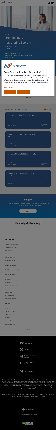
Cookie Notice (43, 82)
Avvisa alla (10, 91)
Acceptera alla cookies (23, 91)
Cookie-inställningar (8, 87)
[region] (28, 78)
